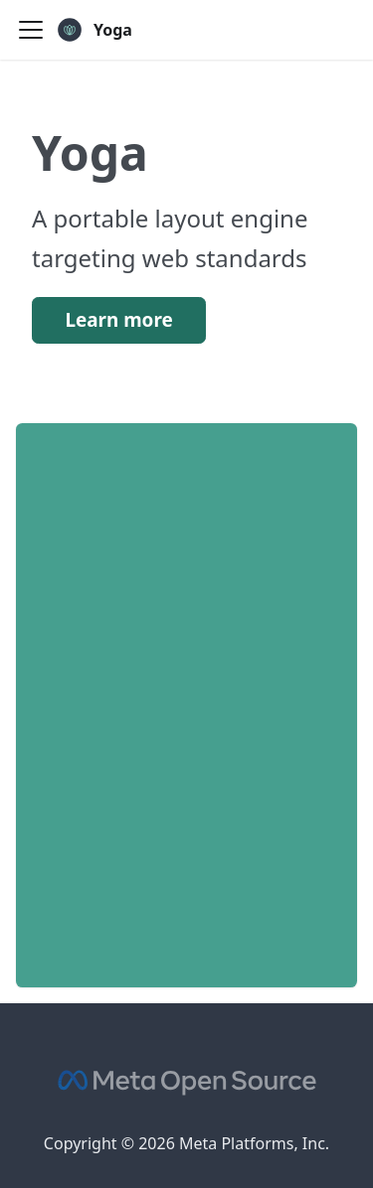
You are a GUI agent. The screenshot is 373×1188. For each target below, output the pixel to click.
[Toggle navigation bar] (31, 30)
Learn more (118, 320)
